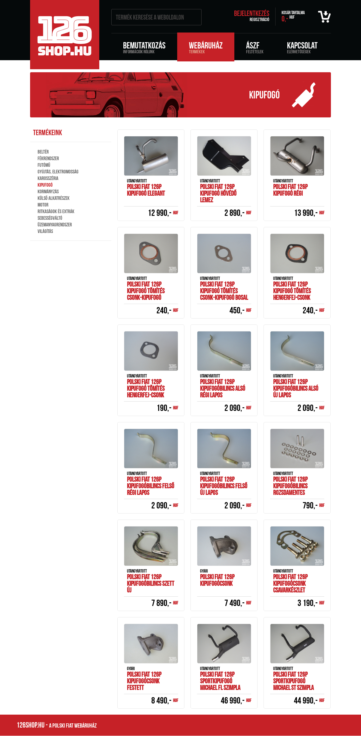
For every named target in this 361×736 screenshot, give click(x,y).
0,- (293, 16)
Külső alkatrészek (53, 198)
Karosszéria (48, 178)
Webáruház (206, 47)
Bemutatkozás (144, 47)
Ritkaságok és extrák (56, 211)
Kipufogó (45, 185)
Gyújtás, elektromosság (58, 171)
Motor (43, 204)
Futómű (44, 165)
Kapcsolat (302, 47)
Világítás (45, 231)
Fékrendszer (48, 158)
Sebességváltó (50, 218)
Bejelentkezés (251, 13)
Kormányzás (48, 191)
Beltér (43, 151)
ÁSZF (255, 47)
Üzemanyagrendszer (55, 224)
